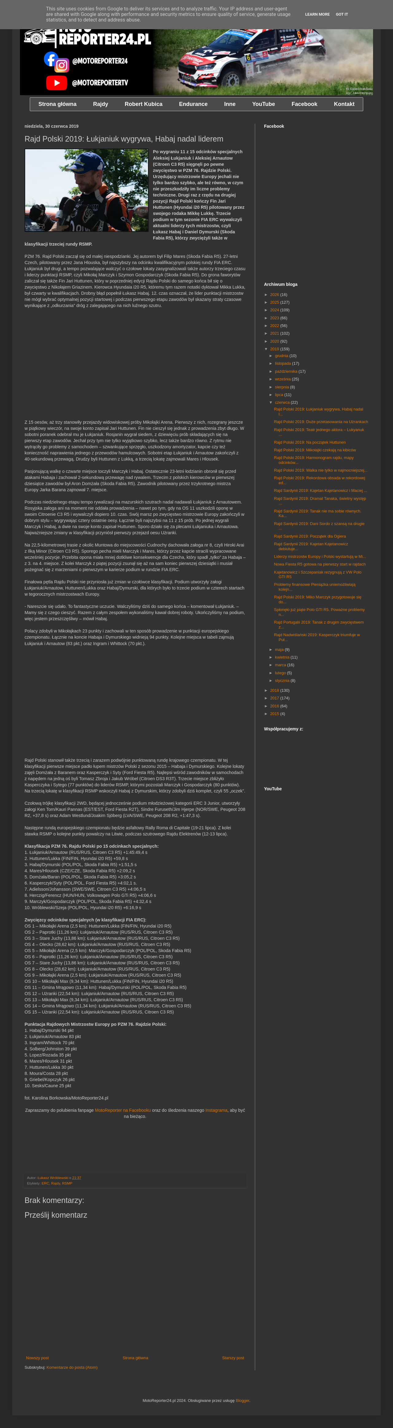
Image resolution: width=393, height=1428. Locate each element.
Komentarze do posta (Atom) (72, 1367)
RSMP (67, 1183)
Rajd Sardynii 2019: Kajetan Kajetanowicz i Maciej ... (320, 490)
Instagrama (216, 1110)
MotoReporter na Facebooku (123, 1110)
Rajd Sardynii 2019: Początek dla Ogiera (310, 536)
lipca (279, 394)
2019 (275, 349)
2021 (275, 333)
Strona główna (135, 1358)
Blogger (242, 1400)
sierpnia (282, 387)
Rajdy (55, 1183)
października (287, 371)
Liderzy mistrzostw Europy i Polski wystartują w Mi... (320, 556)
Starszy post (233, 1358)
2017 (275, 698)
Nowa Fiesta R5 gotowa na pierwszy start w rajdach (319, 564)
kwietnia (283, 657)
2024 (275, 310)
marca (281, 665)
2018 (275, 690)
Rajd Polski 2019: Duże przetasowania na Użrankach (321, 421)
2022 (275, 325)
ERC (45, 1183)
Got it (342, 14)
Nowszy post (37, 1358)
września (283, 379)
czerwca (283, 402)
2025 (275, 302)
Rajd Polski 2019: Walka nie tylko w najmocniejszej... (320, 470)
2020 (275, 341)
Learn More (317, 14)
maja (280, 649)
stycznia (283, 680)
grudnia (282, 355)
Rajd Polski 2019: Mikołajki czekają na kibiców (315, 450)
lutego (281, 673)
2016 (275, 706)
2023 (275, 318)
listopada (283, 363)
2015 (275, 713)
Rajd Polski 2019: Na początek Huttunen (309, 442)
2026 (275, 294)
